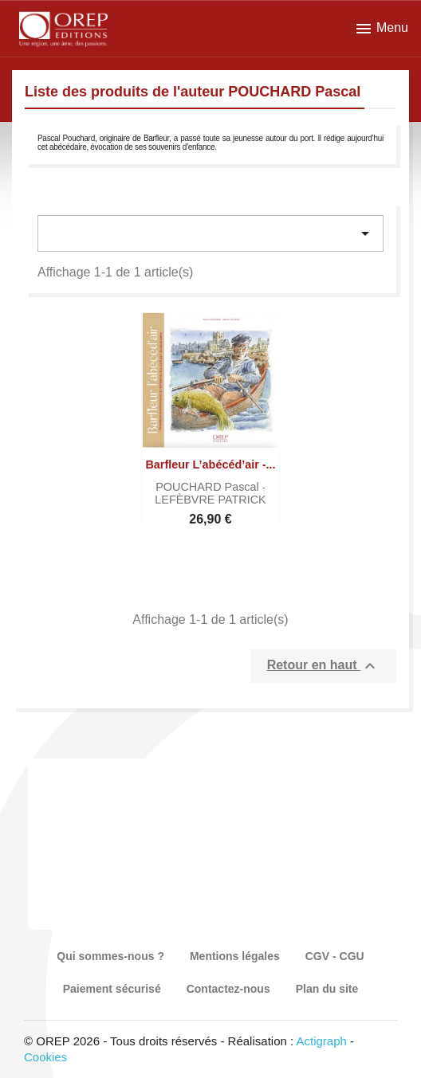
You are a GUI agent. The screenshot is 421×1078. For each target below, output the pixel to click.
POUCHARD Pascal (208, 486)
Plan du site (327, 988)
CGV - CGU (334, 956)
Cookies (45, 1057)
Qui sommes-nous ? (110, 956)
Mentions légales (235, 956)
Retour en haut (323, 666)
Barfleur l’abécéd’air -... (210, 464)
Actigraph (321, 1041)
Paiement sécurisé (112, 988)
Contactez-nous (228, 988)
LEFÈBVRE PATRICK (210, 499)
